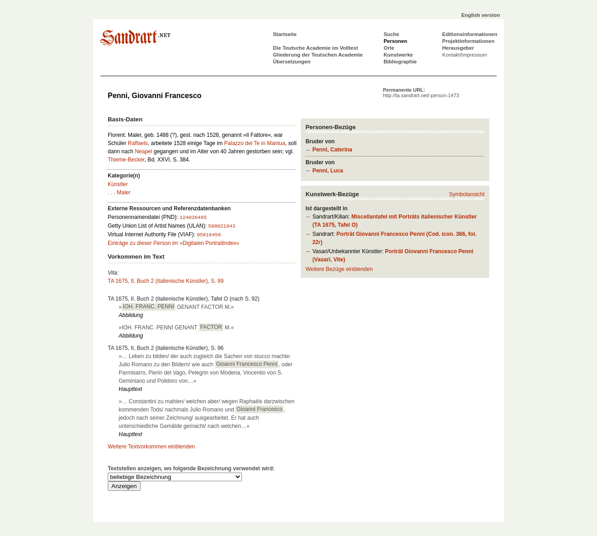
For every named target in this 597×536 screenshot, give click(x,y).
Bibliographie (400, 61)
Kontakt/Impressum (464, 54)
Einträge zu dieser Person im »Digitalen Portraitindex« (173, 243)
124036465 (192, 217)
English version (480, 15)
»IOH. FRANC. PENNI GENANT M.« (176, 327)
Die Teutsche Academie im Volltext (315, 48)
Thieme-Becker (126, 159)
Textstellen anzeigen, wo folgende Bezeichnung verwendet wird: (191, 468)
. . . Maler (119, 192)
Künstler (118, 184)
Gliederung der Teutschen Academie (318, 54)
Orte (388, 48)
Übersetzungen (291, 61)
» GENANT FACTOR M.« (176, 306)
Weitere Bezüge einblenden (338, 269)
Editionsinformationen (470, 34)
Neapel (143, 151)
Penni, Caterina (332, 149)
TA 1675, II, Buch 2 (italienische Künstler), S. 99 (166, 281)
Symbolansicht (467, 194)
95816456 (209, 235)
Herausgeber (458, 48)
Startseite (285, 34)
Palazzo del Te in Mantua (254, 143)
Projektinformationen (468, 41)
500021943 (221, 226)
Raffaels (138, 143)
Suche (391, 34)
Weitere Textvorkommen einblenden (151, 446)
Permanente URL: (421, 92)
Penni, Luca (327, 170)
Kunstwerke (398, 54)
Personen (395, 41)
